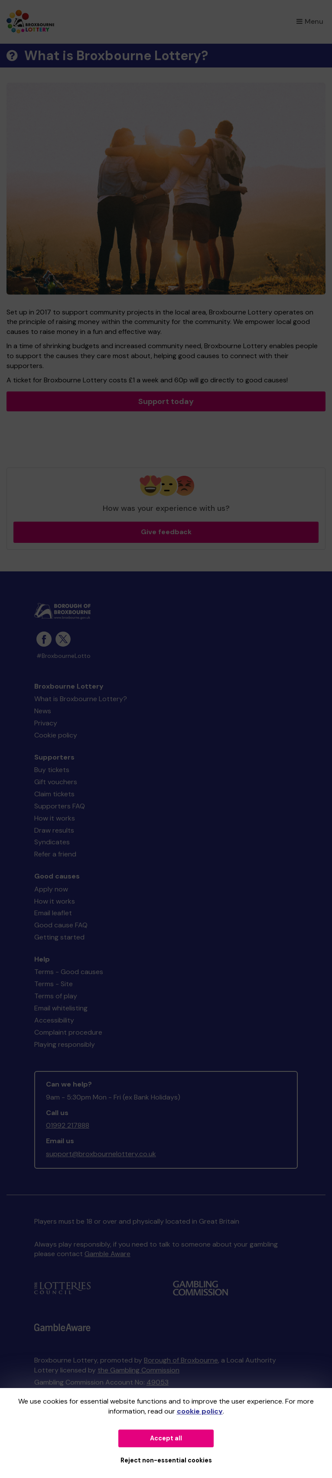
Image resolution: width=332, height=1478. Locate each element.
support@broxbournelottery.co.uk (101, 1153)
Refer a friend (55, 854)
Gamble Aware (107, 1253)
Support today (166, 401)
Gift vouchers (55, 781)
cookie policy (200, 1411)
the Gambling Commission (138, 1370)
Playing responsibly (64, 1044)
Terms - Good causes (68, 971)
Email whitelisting (61, 1008)
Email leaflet (53, 912)
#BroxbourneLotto (63, 656)
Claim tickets (54, 793)
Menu (309, 21)
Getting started (59, 937)
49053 (157, 1382)
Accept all (166, 1438)
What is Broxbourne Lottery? (80, 698)
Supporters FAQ (59, 806)
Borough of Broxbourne (181, 1360)
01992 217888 (67, 1125)
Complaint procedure (68, 1032)
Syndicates (52, 841)
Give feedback (166, 531)
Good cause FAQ (61, 925)
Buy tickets (51, 769)
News (42, 710)
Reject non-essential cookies (166, 1460)
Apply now (51, 889)
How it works (54, 818)
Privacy (45, 723)
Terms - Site (53, 983)
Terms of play (55, 995)
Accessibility (54, 1020)
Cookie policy (55, 735)
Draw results (54, 830)
